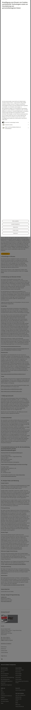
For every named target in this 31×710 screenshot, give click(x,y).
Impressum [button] (15, 233)
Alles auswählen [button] (15, 221)
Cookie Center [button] (15, 230)
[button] (28, 122)
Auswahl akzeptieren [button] (15, 224)
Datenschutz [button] (15, 227)
